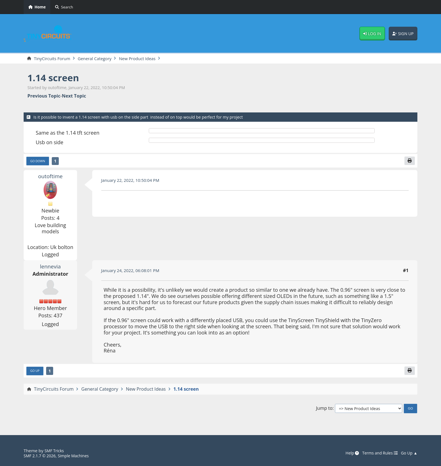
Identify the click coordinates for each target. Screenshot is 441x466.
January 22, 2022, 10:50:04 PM (133, 181)
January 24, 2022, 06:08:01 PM (133, 272)
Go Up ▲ (408, 453)
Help (347, 453)
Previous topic (44, 96)
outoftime (50, 177)
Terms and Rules (376, 453)
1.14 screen (56, 78)
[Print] (409, 161)
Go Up (36, 372)
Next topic (74, 96)
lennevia (50, 268)
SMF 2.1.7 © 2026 (41, 456)
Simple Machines (77, 456)
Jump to (324, 410)
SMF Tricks (55, 451)
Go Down (39, 162)
